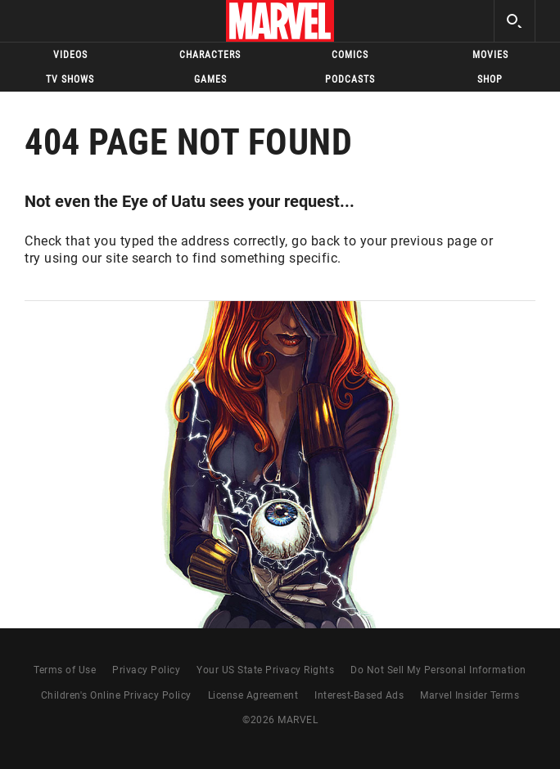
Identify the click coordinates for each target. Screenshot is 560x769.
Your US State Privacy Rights (265, 670)
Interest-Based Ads (359, 695)
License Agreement (253, 695)
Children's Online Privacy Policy (116, 695)
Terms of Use (65, 670)
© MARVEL (280, 720)
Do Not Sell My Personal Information (438, 670)
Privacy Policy (146, 670)
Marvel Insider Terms (469, 695)
